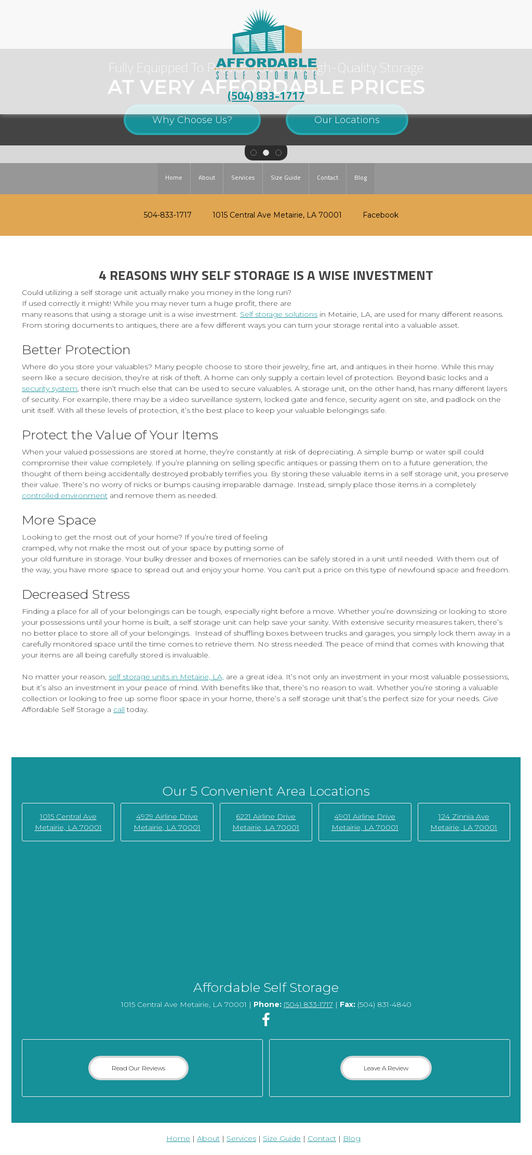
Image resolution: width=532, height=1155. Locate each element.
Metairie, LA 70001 (167, 827)
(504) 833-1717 (266, 95)
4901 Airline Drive (364, 816)
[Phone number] (162, 215)
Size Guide (282, 1138)
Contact (322, 1138)
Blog (352, 1138)
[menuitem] (174, 178)
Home (178, 1138)
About (208, 1138)
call (119, 709)
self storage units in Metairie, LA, (166, 676)
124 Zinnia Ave (463, 816)
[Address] (272, 215)
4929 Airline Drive (167, 816)
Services (241, 1138)
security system (49, 388)
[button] (253, 151)
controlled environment (65, 495)
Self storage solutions (278, 314)
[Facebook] (375, 215)
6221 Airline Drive (266, 816)
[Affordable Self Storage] (266, 44)
